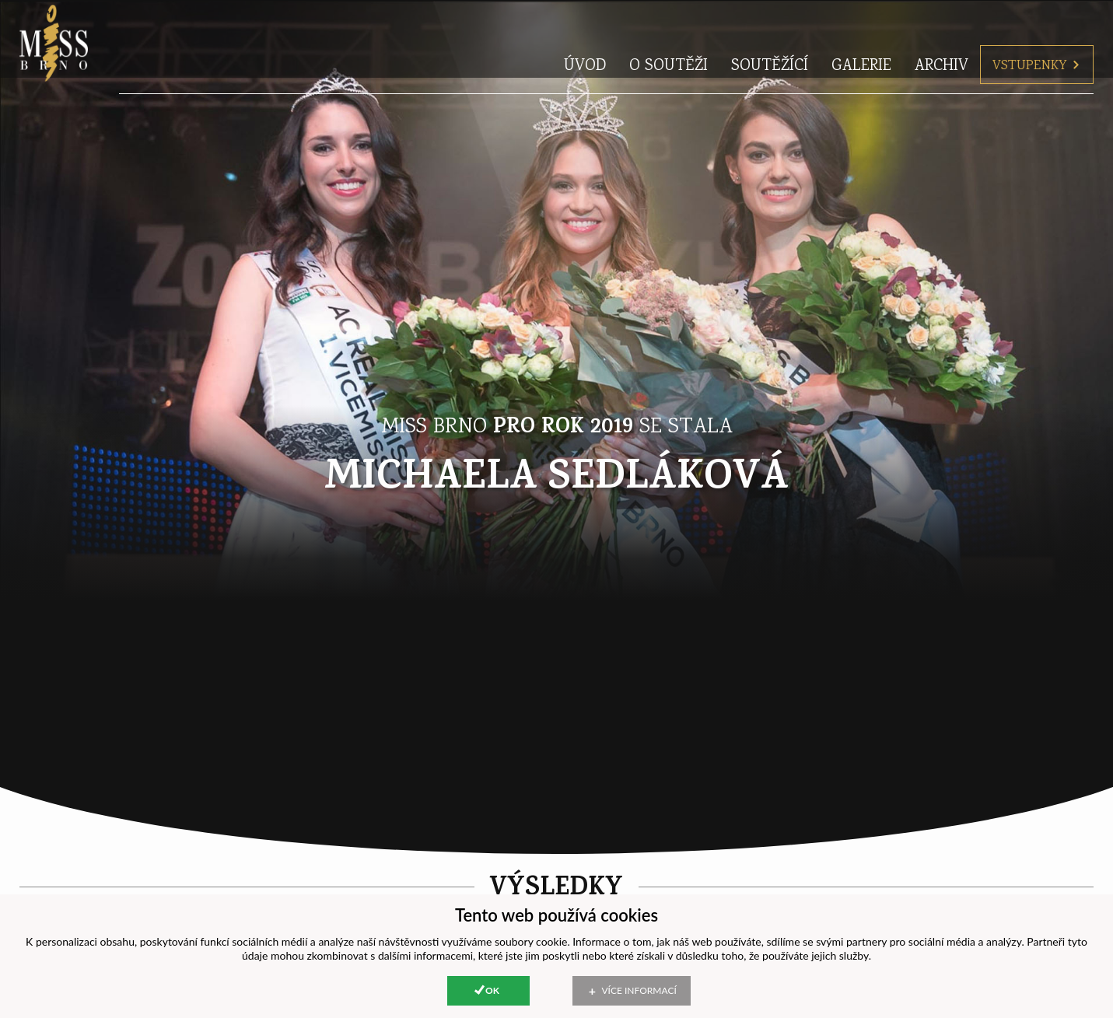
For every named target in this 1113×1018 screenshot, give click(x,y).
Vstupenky (1036, 35)
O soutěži (668, 35)
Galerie (861, 35)
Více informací (639, 990)
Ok (492, 990)
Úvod (585, 35)
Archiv (941, 35)
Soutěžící (769, 35)
